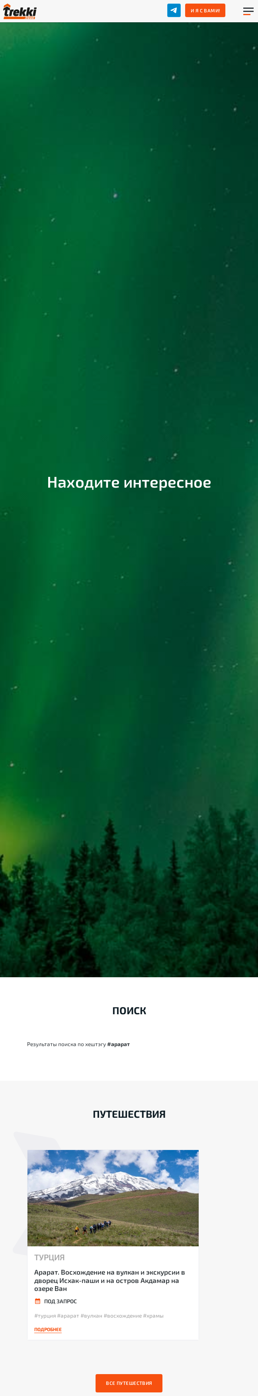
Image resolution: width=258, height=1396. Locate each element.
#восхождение (123, 1315)
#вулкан (91, 1315)
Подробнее (48, 1329)
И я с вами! (205, 10)
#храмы (153, 1315)
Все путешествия (129, 1383)
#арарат (68, 1315)
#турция (45, 1315)
